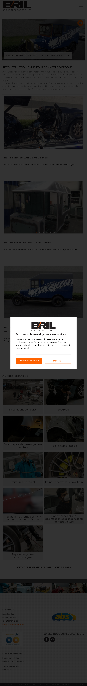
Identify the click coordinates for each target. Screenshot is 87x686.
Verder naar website (29, 361)
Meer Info (58, 361)
